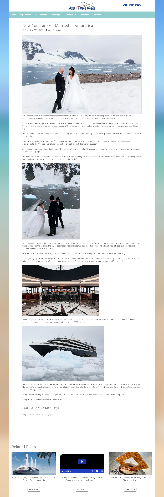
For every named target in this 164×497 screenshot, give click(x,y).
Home (13, 14)
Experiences (25, 14)
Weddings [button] (56, 14)
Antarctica (57, 30)
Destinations (41, 14)
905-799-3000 (132, 5)
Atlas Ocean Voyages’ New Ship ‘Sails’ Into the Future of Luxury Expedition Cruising (34, 466)
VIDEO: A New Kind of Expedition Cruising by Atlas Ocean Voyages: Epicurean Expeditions (82, 466)
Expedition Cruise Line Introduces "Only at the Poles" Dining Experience (130, 466)
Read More (33, 489)
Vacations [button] (85, 14)
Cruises (97, 14)
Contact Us (71, 14)
